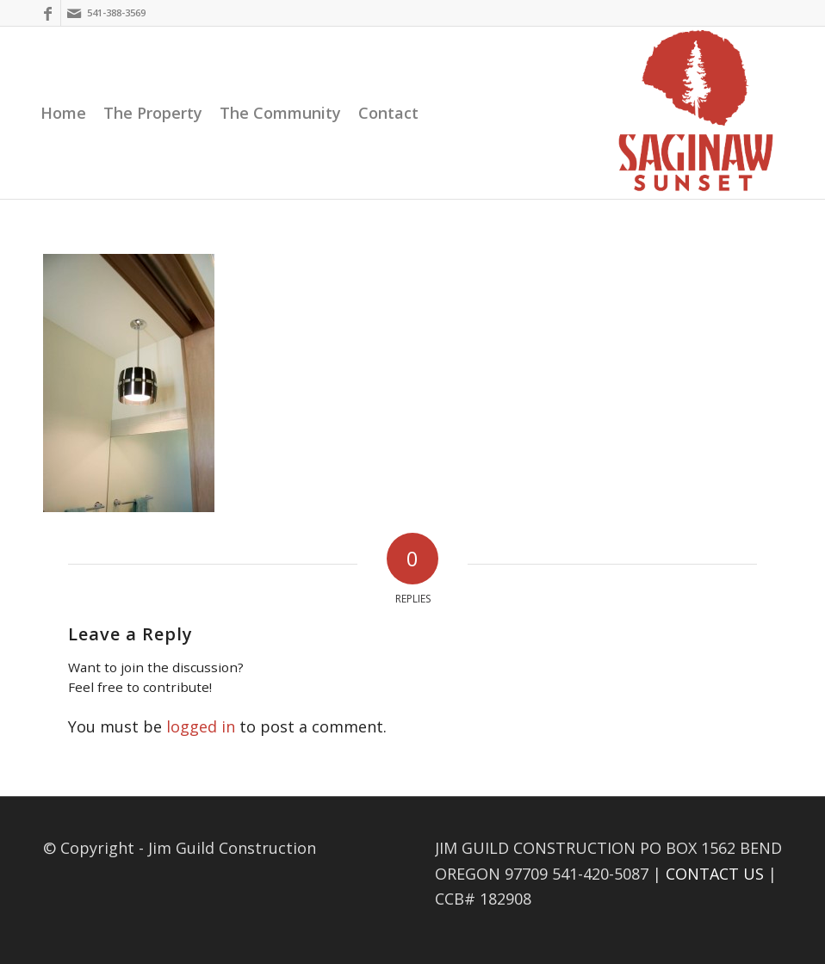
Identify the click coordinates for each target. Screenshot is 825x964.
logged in (200, 726)
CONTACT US (715, 873)
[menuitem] (63, 113)
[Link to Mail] (74, 13)
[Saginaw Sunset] (696, 113)
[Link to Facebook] (47, 13)
